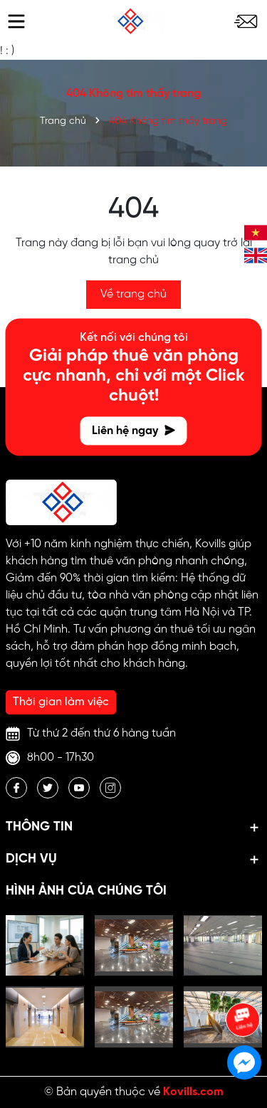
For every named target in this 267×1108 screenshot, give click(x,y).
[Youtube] (79, 787)
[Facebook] (16, 787)
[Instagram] (110, 787)
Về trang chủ (133, 294)
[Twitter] (47, 787)
